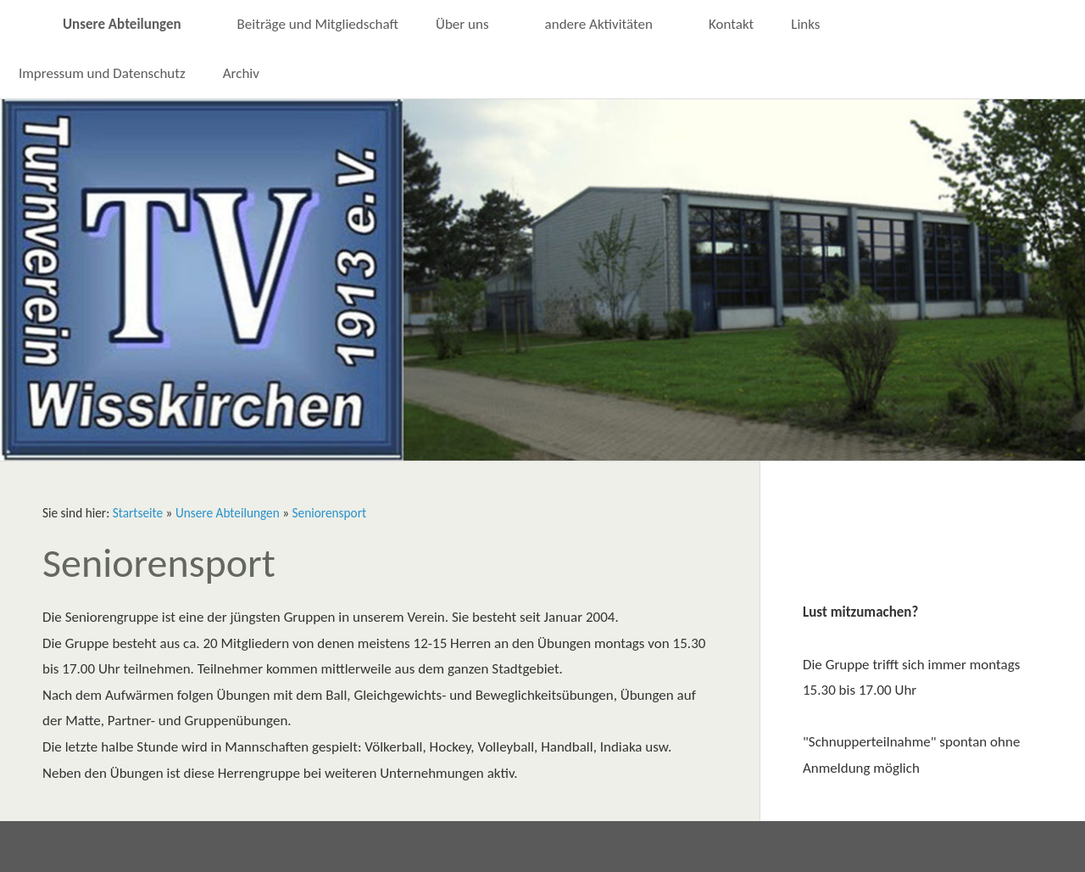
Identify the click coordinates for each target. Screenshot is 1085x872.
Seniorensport (329, 513)
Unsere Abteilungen (227, 513)
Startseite (138, 513)
